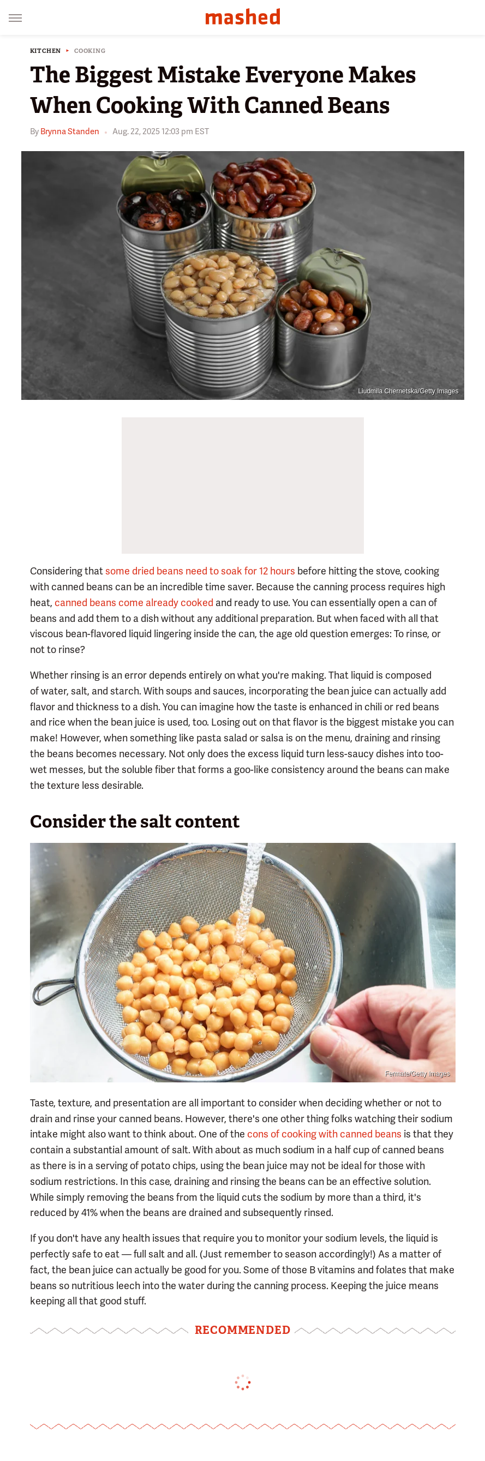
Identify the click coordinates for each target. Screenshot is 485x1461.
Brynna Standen (69, 131)
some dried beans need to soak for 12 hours (200, 571)
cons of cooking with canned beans (324, 1134)
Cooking (90, 51)
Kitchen (46, 51)
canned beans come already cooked (134, 602)
